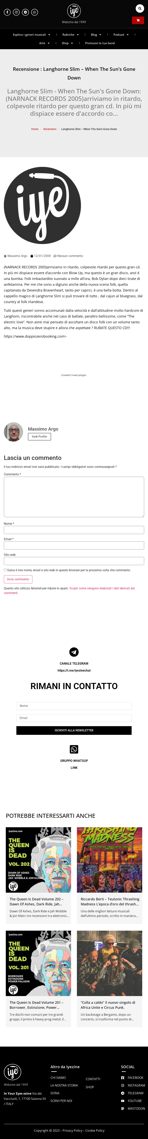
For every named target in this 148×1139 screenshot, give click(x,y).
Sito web (10, 554)
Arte (44, 43)
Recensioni (49, 129)
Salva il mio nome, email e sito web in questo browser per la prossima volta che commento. (69, 570)
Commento (12, 474)
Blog (96, 34)
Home (34, 129)
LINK (74, 768)
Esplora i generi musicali (32, 34)
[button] (140, 8)
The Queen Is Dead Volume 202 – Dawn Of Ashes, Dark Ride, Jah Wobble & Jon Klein (36, 904)
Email (9, 539)
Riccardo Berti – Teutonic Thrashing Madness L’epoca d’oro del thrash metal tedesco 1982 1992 (110, 904)
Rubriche (70, 34)
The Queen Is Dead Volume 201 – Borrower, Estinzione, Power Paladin (36, 1007)
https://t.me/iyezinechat (74, 670)
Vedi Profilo (39, 436)
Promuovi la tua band (100, 43)
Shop (67, 43)
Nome (9, 523)
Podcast (121, 34)
